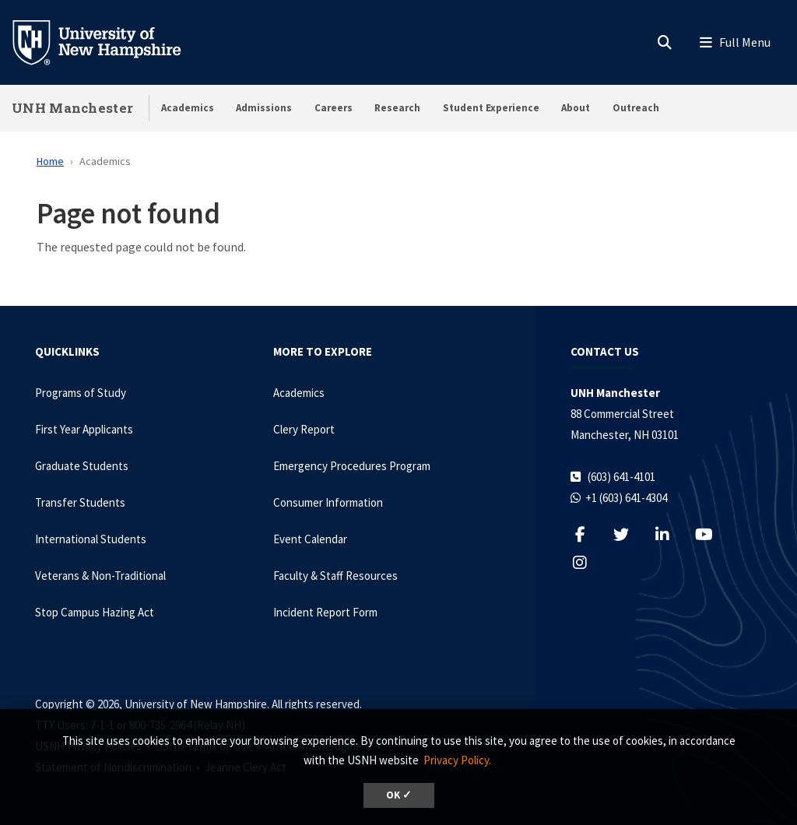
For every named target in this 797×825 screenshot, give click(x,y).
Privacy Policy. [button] (457, 760)
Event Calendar (310, 539)
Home (50, 161)
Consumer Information (328, 502)
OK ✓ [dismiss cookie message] (399, 795)
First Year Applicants (84, 429)
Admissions (264, 107)
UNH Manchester (72, 108)
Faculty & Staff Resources (335, 575)
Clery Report (304, 429)
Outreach (636, 107)
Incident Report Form (325, 612)
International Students (90, 539)
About (575, 107)
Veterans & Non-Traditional (100, 575)
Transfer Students (80, 502)
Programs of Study (80, 392)
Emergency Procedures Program (351, 465)
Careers (333, 107)
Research (397, 107)
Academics (187, 107)
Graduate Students (81, 465)
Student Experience (491, 107)
